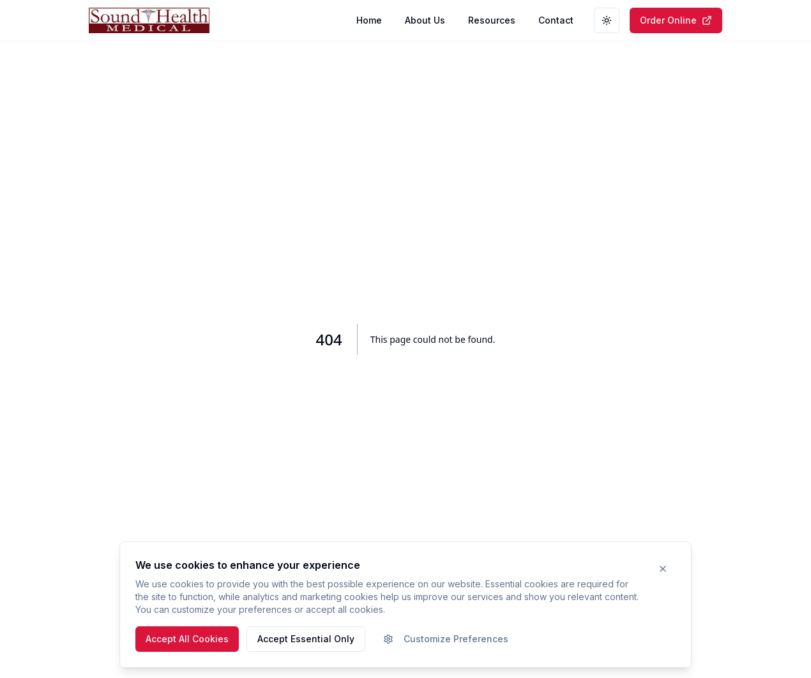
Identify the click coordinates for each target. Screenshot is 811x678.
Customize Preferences (445, 638)
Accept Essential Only (305, 638)
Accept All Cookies (187, 638)
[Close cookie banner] (663, 568)
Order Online (676, 20)
